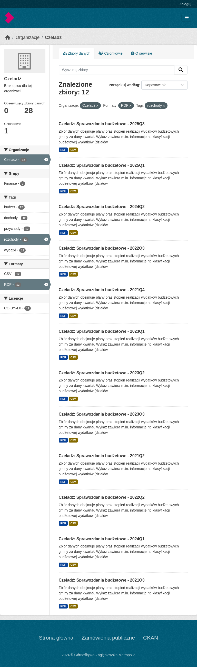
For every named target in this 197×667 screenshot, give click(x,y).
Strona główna (56, 638)
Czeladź (53, 37)
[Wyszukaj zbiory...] (117, 69)
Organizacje (28, 37)
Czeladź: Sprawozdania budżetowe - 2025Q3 (102, 124)
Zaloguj (185, 4)
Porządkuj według (124, 85)
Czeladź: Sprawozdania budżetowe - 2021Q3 (102, 580)
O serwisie (141, 53)
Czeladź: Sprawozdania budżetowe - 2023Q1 (102, 331)
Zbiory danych (77, 53)
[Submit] (181, 69)
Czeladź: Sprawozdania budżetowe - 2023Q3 (102, 414)
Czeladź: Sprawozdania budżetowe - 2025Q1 (102, 165)
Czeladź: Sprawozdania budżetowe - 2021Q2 (102, 456)
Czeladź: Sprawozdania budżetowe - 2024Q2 (102, 206)
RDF (63, 149)
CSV (73, 149)
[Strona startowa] (7, 37)
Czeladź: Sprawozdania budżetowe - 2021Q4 (102, 290)
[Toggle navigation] (186, 18)
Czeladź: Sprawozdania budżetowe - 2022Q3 (102, 248)
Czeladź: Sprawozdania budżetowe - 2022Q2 (102, 497)
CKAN (150, 638)
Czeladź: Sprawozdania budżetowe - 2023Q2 (102, 373)
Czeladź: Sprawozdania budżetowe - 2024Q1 (102, 539)
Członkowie (110, 53)
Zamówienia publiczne (108, 638)
